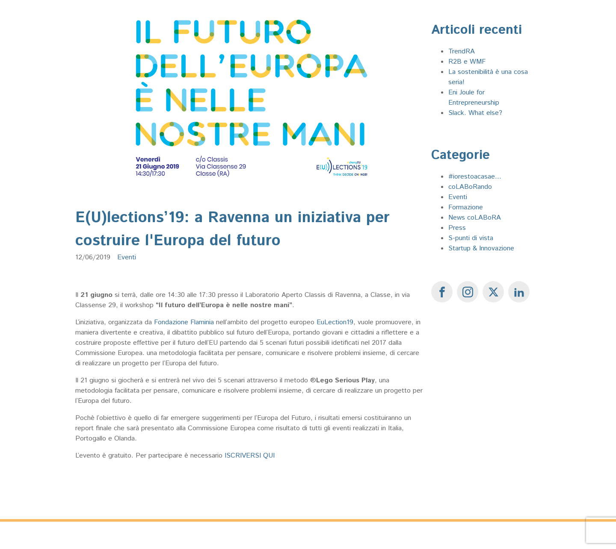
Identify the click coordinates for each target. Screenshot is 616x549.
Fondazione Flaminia (184, 322)
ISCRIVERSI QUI (250, 456)
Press (457, 228)
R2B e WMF (467, 62)
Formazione (465, 207)
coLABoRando (470, 187)
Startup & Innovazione (481, 248)
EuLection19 (335, 322)
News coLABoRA (474, 218)
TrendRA (461, 51)
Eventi (126, 257)
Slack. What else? (475, 113)
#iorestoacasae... (474, 177)
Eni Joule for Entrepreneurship (473, 98)
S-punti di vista (470, 238)
